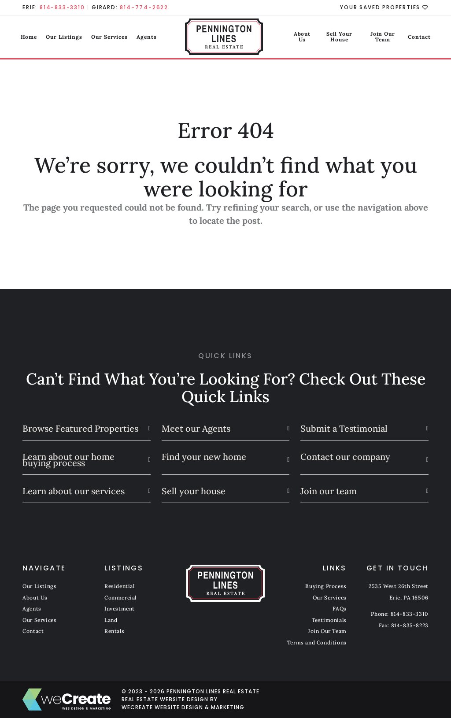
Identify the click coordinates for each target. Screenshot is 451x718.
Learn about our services (73, 490)
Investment (119, 608)
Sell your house (194, 490)
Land (110, 620)
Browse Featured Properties (80, 428)
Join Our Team (377, 37)
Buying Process (325, 586)
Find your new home (204, 456)
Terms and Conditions (317, 642)
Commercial (120, 597)
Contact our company (345, 456)
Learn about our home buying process (68, 459)
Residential (119, 586)
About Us (282, 37)
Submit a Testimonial (344, 428)
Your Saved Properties (384, 7)
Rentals (114, 631)
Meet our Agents (196, 428)
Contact (417, 37)
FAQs (339, 608)
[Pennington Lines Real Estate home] (226, 37)
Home (30, 37)
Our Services (111, 37)
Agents (149, 37)
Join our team (328, 490)
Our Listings (66, 37)
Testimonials (329, 620)
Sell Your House (326, 37)
